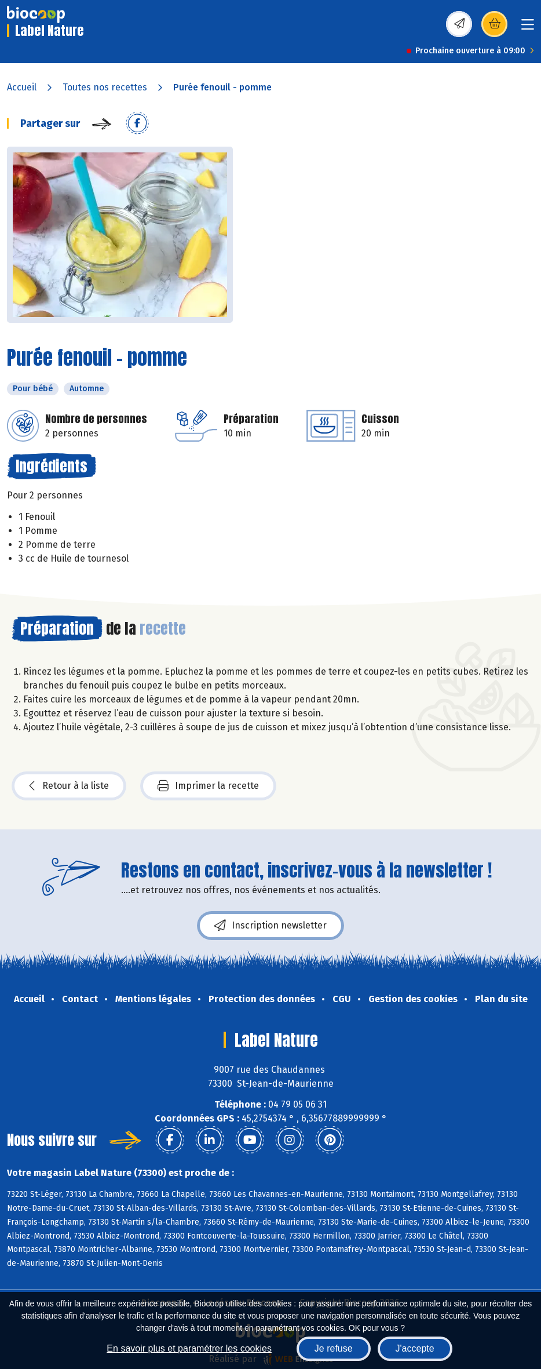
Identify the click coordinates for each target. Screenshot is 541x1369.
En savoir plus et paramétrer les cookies (189, 1348)
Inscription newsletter (270, 925)
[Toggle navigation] (527, 28)
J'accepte (415, 1348)
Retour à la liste (69, 786)
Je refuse (334, 1348)
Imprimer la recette (208, 786)
